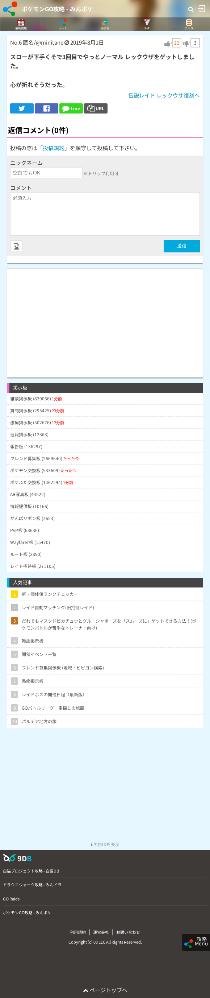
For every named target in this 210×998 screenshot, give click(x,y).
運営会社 (101, 932)
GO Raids (11, 899)
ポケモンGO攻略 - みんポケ (57, 8)
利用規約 (78, 932)
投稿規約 (53, 148)
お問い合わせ (128, 932)
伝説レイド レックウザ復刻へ (164, 95)
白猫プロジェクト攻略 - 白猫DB (31, 871)
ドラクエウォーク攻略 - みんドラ (32, 884)
